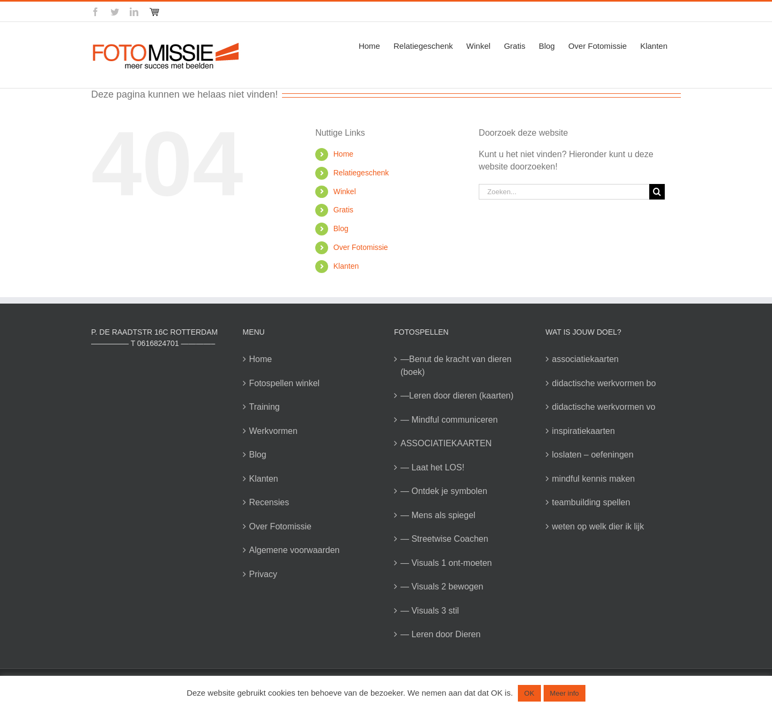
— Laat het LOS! (432, 467)
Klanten (346, 266)
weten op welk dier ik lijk (598, 526)
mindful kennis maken (593, 478)
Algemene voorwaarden (294, 550)
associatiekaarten (585, 359)
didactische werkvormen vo (604, 406)
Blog (340, 228)
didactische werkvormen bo (604, 383)
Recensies (269, 502)
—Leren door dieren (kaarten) (457, 395)
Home (343, 154)
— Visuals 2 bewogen (441, 586)
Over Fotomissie (360, 247)
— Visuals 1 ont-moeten (446, 562)
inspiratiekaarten (583, 431)
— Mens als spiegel (438, 515)
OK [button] (529, 693)
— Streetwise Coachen (444, 538)
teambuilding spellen (591, 502)
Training (264, 406)
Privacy (263, 574)
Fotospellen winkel (284, 383)
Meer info (564, 693)
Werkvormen (273, 431)
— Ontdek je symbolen (443, 491)
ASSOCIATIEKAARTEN (446, 443)
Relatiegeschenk (361, 172)
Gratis (343, 209)
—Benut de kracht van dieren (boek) (455, 366)
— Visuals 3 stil (429, 610)
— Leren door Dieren (440, 634)
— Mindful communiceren (449, 419)
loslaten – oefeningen (593, 454)
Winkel (344, 191)
